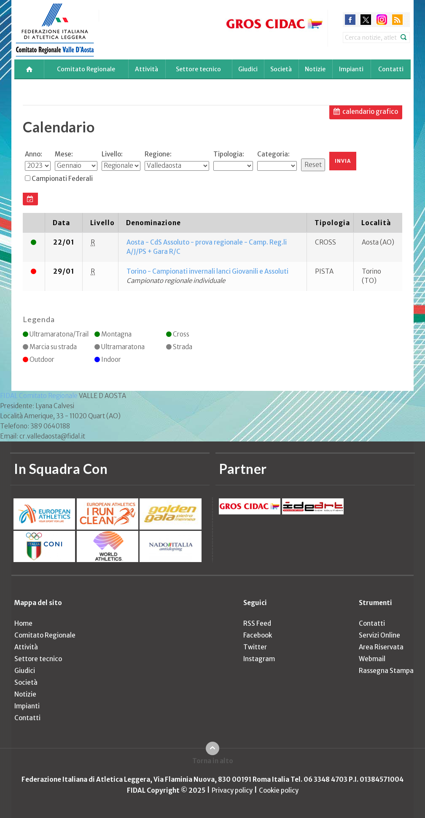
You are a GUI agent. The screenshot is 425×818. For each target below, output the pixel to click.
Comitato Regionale (86, 69)
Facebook (257, 635)
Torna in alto (212, 761)
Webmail (372, 659)
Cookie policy (279, 790)
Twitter (255, 647)
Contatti (390, 69)
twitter (365, 19)
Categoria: (273, 154)
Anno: (33, 154)
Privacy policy (232, 790)
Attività (146, 69)
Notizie (315, 69)
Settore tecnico (198, 69)
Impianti (351, 69)
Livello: (112, 154)
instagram (382, 19)
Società (281, 69)
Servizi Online (379, 635)
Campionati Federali (62, 179)
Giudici (248, 69)
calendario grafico (370, 112)
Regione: (158, 154)
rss (397, 19)
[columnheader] (34, 222)
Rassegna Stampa (386, 671)
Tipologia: (228, 154)
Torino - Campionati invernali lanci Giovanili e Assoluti (207, 271)
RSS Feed (257, 623)
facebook (350, 19)
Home (23, 623)
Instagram (259, 659)
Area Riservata (381, 647)
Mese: (64, 154)
